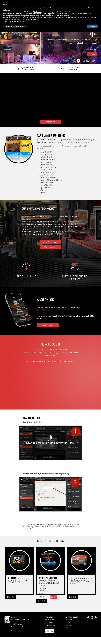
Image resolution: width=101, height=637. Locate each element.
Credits (13, 631)
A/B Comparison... (50, 247)
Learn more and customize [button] (15, 26)
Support (68, 628)
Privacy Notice (49, 622)
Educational (69, 622)
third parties (37, 12)
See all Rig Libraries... (50, 242)
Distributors (69, 620)
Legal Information (49, 620)
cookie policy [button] (7, 10)
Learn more (10, 597)
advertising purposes (76, 14)
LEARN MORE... (48, 325)
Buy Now (92, 54)
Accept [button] (92, 26)
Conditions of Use (50, 625)
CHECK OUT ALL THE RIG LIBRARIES (74, 278)
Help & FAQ (69, 625)
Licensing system (73, 68)
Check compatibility (30, 68)
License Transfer (49, 628)
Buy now (54, 597)
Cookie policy (49, 631)
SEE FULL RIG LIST (26, 276)
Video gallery (88, 60)
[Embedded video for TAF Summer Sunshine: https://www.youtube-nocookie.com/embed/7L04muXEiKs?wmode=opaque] (50, 96)
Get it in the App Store (44, 310)
